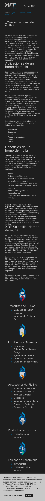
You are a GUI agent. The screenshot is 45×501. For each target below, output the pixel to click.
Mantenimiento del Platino (26, 401)
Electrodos (19, 398)
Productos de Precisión (22, 430)
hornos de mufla (11, 237)
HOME (7, 13)
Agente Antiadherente (24, 356)
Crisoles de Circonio (23, 407)
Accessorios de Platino (22, 384)
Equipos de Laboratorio (22, 460)
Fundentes (19, 346)
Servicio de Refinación (24, 404)
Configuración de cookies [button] (13, 495)
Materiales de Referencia (26, 362)
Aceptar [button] (28, 495)
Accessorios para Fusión (25, 389)
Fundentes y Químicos (22, 342)
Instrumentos (20, 464)
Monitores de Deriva (23, 359)
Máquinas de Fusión (22, 306)
